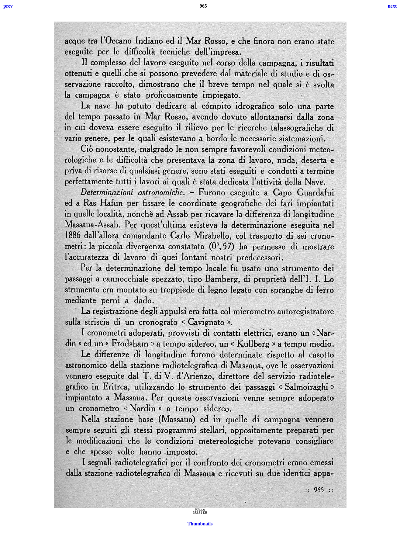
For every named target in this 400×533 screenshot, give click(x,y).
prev (8, 6)
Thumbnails (200, 523)
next (392, 6)
